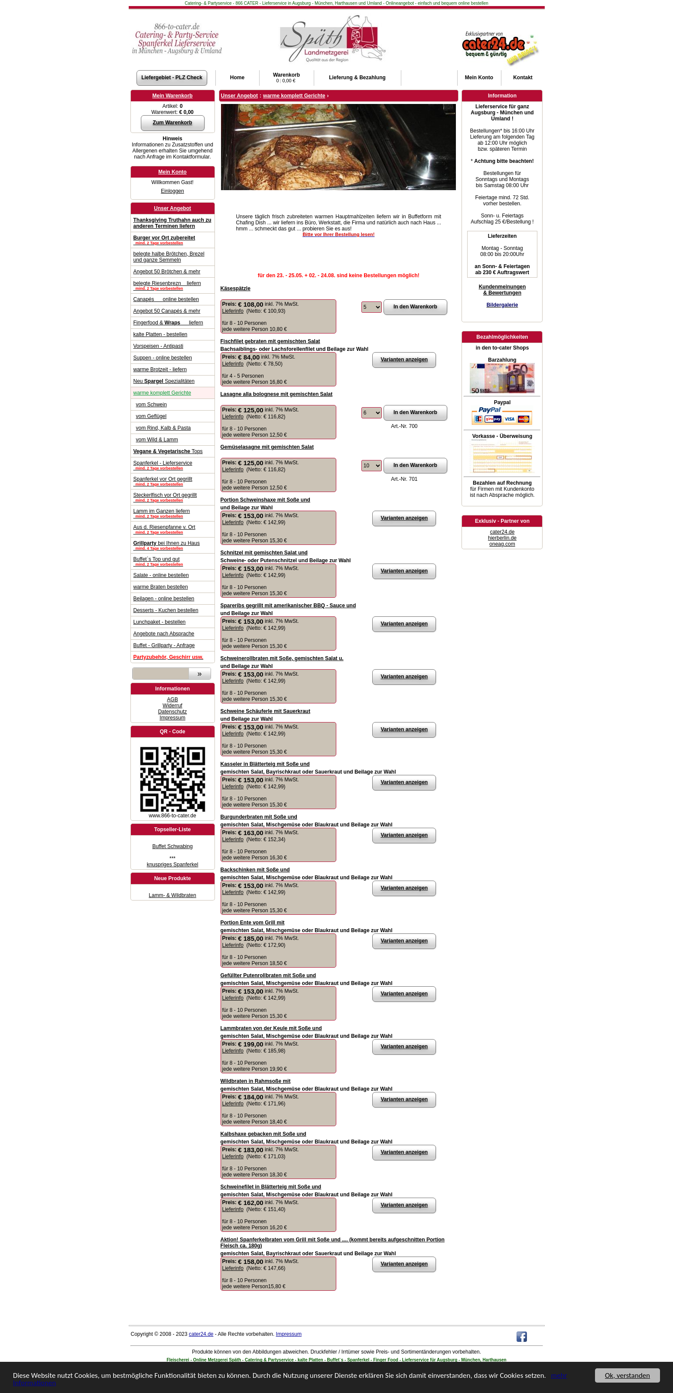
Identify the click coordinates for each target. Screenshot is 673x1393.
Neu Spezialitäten (164, 381)
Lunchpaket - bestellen (159, 622)
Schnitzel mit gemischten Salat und (264, 553)
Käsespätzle (235, 288)
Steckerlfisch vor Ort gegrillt (172, 497)
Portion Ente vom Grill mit (253, 923)
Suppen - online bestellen (162, 358)
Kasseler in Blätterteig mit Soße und (265, 764)
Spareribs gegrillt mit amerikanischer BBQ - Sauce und (288, 606)
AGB (172, 699)
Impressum (172, 718)
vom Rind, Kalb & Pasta (163, 428)
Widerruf (172, 706)
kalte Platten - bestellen (160, 334)
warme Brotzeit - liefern (160, 369)
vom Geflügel (151, 416)
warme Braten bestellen (160, 587)
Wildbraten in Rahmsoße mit (256, 1081)
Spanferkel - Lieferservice (172, 465)
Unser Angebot (172, 208)
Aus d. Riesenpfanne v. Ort (172, 529)
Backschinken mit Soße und (255, 870)
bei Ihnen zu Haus (172, 545)
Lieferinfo (233, 311)
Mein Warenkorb (173, 96)
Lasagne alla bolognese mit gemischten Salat (277, 394)
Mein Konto (172, 172)
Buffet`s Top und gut (172, 561)
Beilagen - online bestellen (164, 599)
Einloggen (172, 191)
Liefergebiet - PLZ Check (171, 78)
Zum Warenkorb (172, 123)
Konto (479, 78)
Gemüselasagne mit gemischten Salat (267, 447)
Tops (168, 451)
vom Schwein (151, 405)
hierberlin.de (502, 538)
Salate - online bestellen (161, 575)
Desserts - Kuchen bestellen (165, 610)
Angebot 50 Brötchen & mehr (167, 272)
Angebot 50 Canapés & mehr (167, 311)
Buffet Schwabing (172, 846)
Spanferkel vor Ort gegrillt (172, 481)
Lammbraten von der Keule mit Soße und (271, 1028)
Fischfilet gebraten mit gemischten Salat (270, 341)
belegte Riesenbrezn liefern (172, 285)
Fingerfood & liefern (168, 323)
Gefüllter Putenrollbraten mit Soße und (268, 975)
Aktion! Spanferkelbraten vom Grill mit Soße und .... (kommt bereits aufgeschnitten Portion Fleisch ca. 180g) (333, 1243)
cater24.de (502, 532)
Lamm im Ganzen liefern (172, 513)
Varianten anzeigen (404, 359)
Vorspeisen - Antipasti (158, 346)
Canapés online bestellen (166, 299)
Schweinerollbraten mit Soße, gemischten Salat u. (282, 658)
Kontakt (523, 78)
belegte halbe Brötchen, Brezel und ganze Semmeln (169, 257)
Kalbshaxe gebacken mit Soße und (263, 1134)
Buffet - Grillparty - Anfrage (164, 645)
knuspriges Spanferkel (172, 865)
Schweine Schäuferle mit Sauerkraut (265, 711)
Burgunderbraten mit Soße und (259, 817)
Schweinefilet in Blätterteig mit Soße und (271, 1187)
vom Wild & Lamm (157, 440)
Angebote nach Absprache (164, 634)
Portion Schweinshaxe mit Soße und (265, 500)
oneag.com (502, 544)
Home (237, 78)
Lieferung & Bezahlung (357, 78)
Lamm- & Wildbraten (172, 895)
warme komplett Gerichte (162, 393)
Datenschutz (172, 712)
